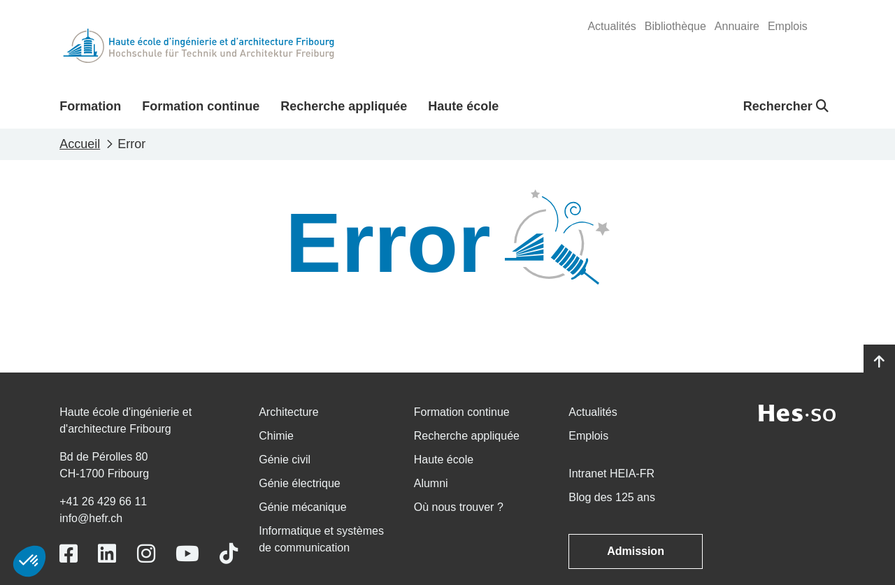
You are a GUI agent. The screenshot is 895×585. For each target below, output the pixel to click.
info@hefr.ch (90, 518)
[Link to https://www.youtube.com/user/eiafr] (187, 553)
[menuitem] (611, 26)
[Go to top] (879, 362)
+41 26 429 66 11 (103, 501)
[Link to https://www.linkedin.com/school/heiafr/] (107, 553)
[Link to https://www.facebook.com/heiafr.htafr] (68, 553)
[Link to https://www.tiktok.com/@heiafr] (229, 553)
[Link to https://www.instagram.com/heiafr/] (146, 553)
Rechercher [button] (786, 106)
